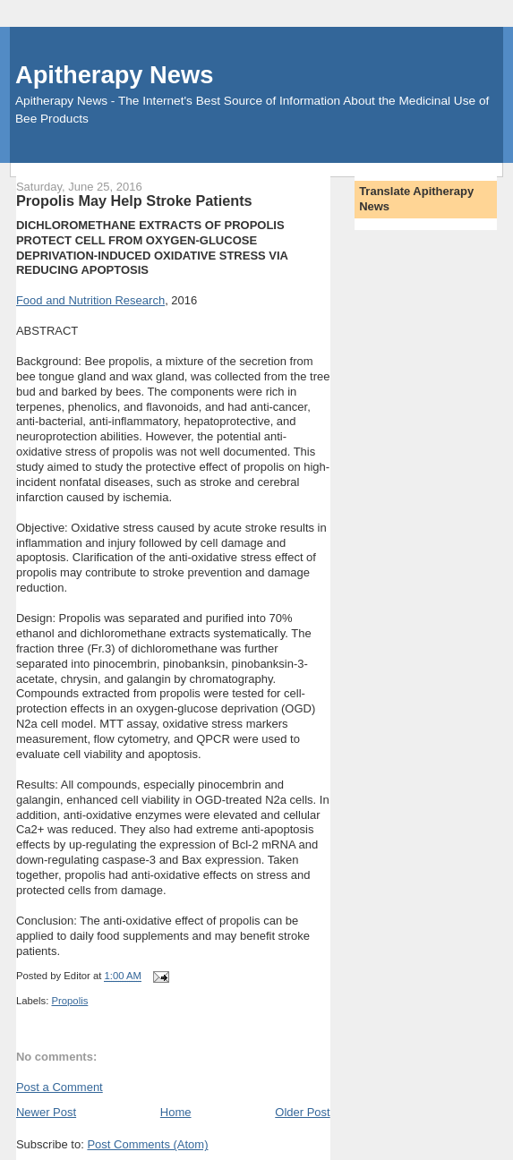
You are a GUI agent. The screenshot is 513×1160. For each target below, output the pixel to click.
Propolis (70, 1000)
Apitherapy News (114, 75)
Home (176, 1112)
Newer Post (46, 1112)
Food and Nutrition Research (90, 300)
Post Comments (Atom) (147, 1144)
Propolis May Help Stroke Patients (134, 200)
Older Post (302, 1112)
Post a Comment (59, 1087)
